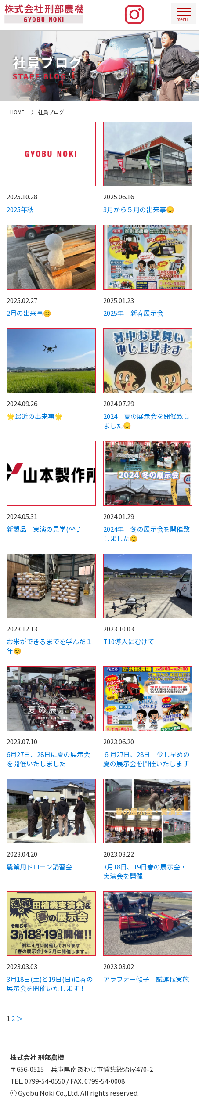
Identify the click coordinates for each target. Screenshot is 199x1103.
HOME (17, 111)
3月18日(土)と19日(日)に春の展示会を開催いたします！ (50, 983)
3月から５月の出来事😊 (138, 209)
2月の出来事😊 (29, 312)
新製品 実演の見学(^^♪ (44, 528)
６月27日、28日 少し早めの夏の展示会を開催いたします (146, 759)
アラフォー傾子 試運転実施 (146, 979)
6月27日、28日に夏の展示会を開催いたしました (48, 759)
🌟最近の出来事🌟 (35, 416)
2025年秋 (20, 209)
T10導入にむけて (128, 641)
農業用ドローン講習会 (39, 866)
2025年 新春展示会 (133, 312)
